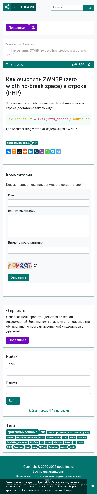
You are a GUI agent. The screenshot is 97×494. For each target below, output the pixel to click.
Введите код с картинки (25, 242)
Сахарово (18, 447)
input (27, 447)
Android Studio (54, 437)
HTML (41, 437)
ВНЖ (9, 447)
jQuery (86, 432)
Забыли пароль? (39, 410)
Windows (58, 442)
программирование (18, 143)
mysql (63, 432)
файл (72, 447)
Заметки (28, 44)
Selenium (53, 447)
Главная (11, 44)
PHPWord (34, 442)
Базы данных (74, 432)
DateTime (82, 437)
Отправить (18, 277)
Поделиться (17, 28)
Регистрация (60, 410)
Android (64, 447)
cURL (65, 437)
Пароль (11, 382)
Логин (10, 364)
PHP (34, 143)
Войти (13, 401)
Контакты (23, 476)
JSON (80, 442)
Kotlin (72, 437)
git (42, 442)
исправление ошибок (26, 437)
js (75, 442)
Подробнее (71, 490)
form (34, 447)
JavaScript (53, 432)
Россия (68, 442)
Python (48, 442)
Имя (11, 195)
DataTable (11, 442)
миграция (22, 442)
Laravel (10, 437)
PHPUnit (43, 447)
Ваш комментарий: (22, 211)
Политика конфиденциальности (57, 476)
